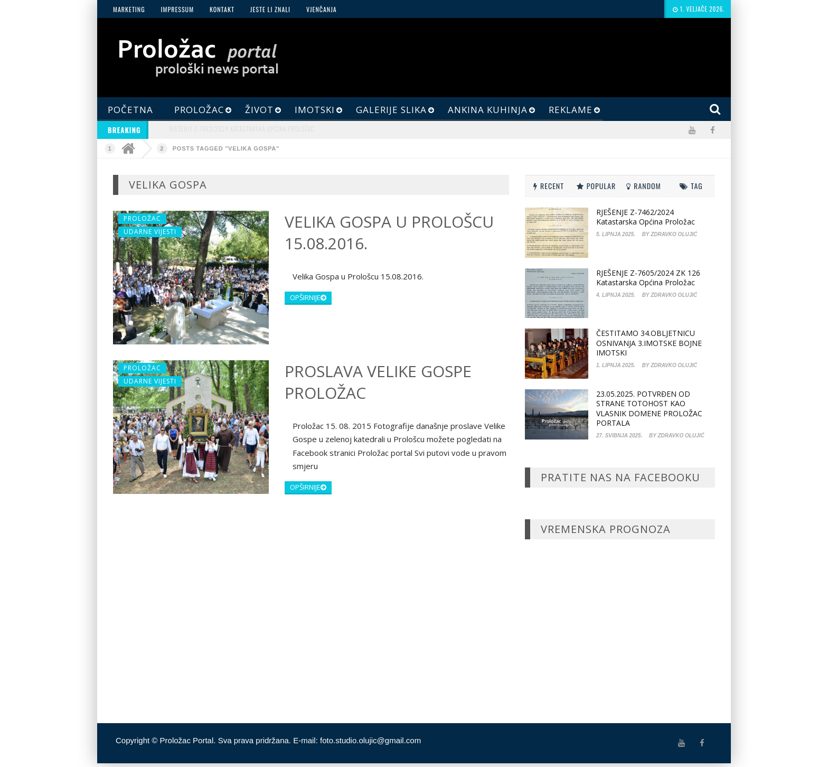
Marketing (129, 9)
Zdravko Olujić (674, 234)
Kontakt (222, 9)
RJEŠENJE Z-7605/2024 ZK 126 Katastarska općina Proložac (648, 277)
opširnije (308, 297)
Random (643, 185)
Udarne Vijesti (150, 231)
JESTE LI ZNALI (270, 9)
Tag (691, 185)
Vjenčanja (321, 9)
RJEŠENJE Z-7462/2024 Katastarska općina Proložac (242, 129)
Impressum (177, 9)
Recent (548, 185)
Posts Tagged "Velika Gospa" (226, 148)
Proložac (142, 218)
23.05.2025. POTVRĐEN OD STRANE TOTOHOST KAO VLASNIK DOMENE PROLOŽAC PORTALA (649, 408)
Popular (596, 185)
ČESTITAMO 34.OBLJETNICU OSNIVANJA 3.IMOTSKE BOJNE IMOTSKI (649, 342)
